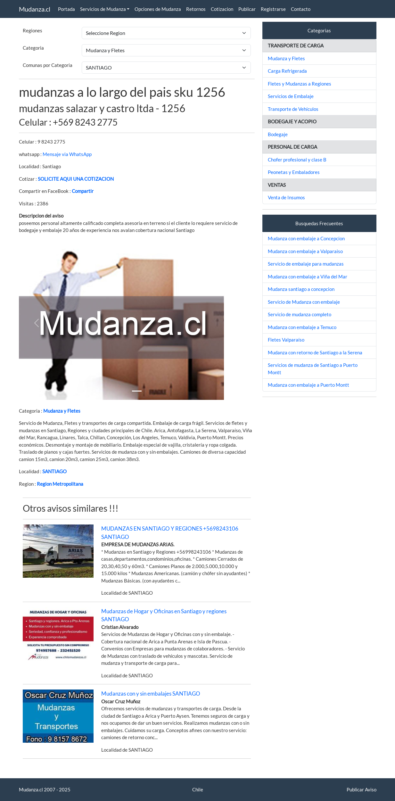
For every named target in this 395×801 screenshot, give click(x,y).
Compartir (83, 191)
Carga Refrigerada (287, 71)
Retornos (196, 9)
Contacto (300, 9)
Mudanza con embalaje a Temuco (302, 327)
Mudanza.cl (34, 9)
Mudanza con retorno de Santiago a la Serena (315, 352)
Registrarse (273, 9)
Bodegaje (278, 134)
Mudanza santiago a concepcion (301, 289)
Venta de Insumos (286, 197)
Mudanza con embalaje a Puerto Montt (308, 385)
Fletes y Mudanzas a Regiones (299, 84)
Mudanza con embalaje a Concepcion (306, 238)
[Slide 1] (137, 391)
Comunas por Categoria (47, 65)
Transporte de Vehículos (293, 109)
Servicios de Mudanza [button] (103, 9)
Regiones (32, 30)
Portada (66, 9)
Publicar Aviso (361, 789)
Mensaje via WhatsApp (67, 154)
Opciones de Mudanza (158, 9)
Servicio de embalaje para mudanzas (306, 264)
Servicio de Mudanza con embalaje (304, 302)
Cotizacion (222, 9)
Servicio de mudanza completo (299, 314)
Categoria (33, 48)
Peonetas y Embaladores (294, 172)
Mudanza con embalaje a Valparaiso (305, 251)
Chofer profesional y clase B (297, 159)
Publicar (247, 9)
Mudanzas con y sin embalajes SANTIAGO (150, 693)
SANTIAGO (54, 471)
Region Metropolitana (60, 484)
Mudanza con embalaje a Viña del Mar (307, 276)
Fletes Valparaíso (286, 340)
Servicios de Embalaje (291, 96)
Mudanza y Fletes (61, 411)
